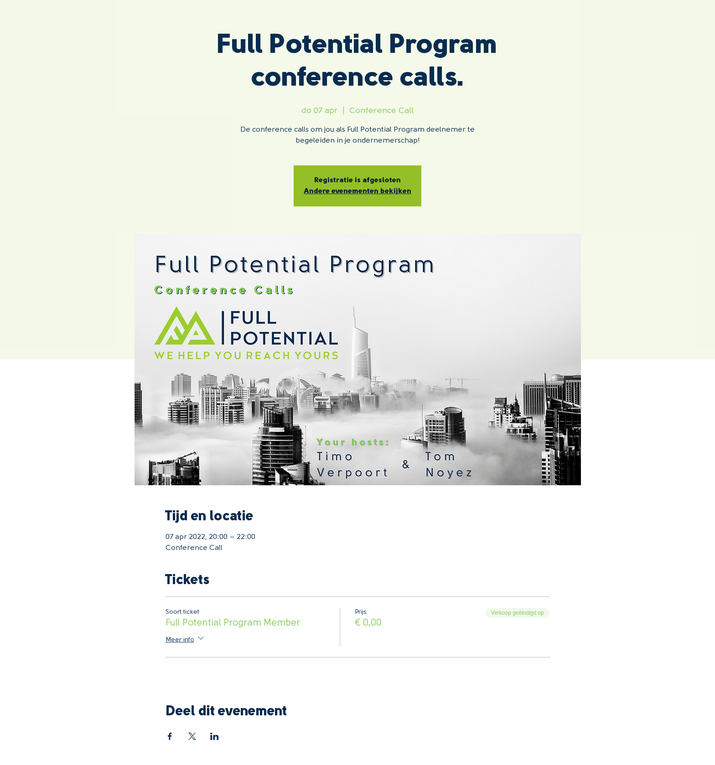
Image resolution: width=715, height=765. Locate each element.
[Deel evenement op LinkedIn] (214, 736)
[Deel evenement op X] (192, 736)
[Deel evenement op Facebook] (170, 736)
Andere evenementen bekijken (357, 191)
